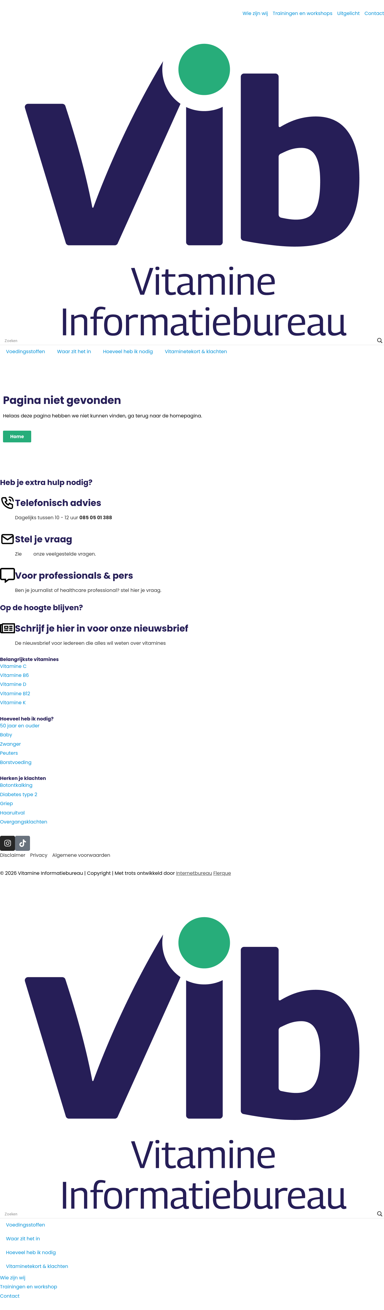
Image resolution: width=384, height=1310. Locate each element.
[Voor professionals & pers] (7, 575)
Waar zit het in (74, 351)
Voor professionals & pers (74, 575)
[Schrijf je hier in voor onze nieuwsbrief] (7, 628)
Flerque (222, 873)
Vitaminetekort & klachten (196, 351)
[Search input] (189, 340)
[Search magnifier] (380, 340)
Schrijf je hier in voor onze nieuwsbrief (101, 628)
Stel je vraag (43, 539)
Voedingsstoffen (25, 351)
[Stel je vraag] (7, 539)
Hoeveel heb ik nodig (128, 351)
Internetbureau (194, 873)
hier (27, 553)
